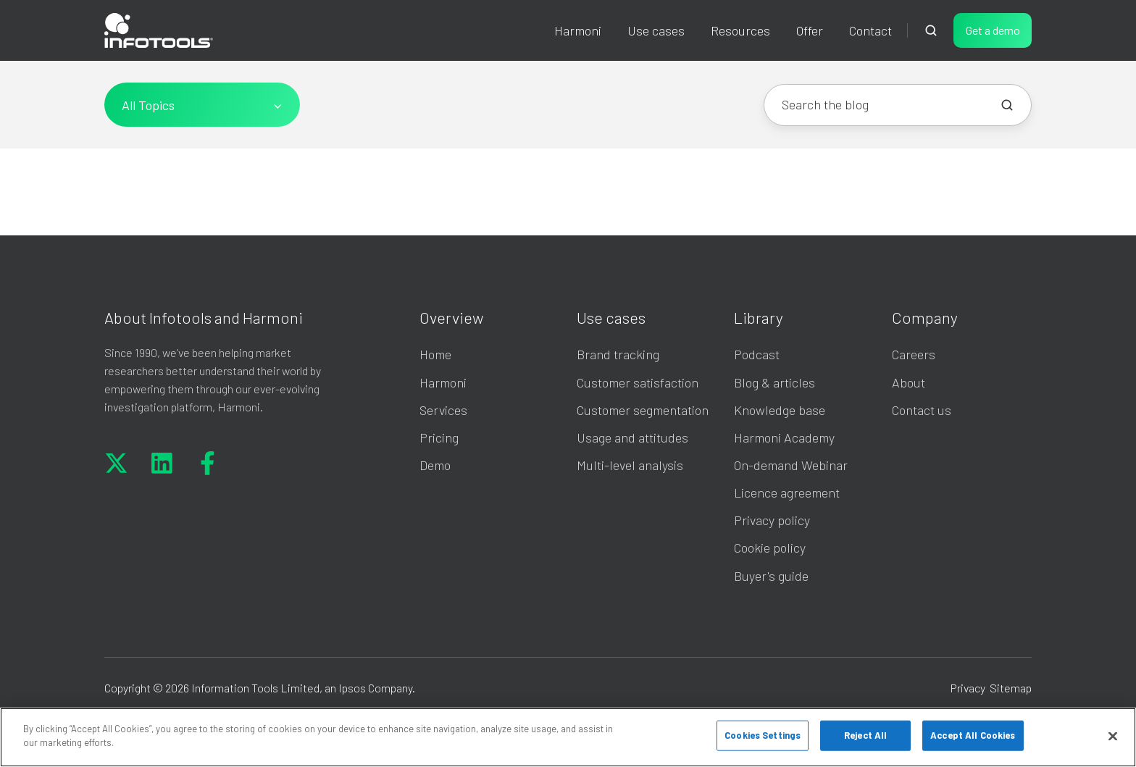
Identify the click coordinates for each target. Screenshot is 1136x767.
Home (435, 354)
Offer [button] (809, 30)
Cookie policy (770, 548)
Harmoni (577, 30)
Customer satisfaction (637, 382)
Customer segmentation (643, 410)
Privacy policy (772, 520)
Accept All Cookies (972, 735)
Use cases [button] (656, 30)
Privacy (968, 688)
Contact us (921, 410)
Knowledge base (779, 410)
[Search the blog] (1007, 105)
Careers (913, 354)
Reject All (865, 735)
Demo (435, 465)
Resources (740, 30)
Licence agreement (787, 492)
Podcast (757, 354)
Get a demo (993, 30)
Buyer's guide (771, 576)
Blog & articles (774, 382)
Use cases (611, 317)
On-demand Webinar (791, 465)
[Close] (1113, 736)
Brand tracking (618, 354)
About (908, 382)
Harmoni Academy (784, 437)
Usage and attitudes (632, 437)
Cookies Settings (762, 735)
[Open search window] (931, 30)
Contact (870, 30)
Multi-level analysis (630, 465)
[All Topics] (202, 105)
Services (443, 410)
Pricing (439, 437)
